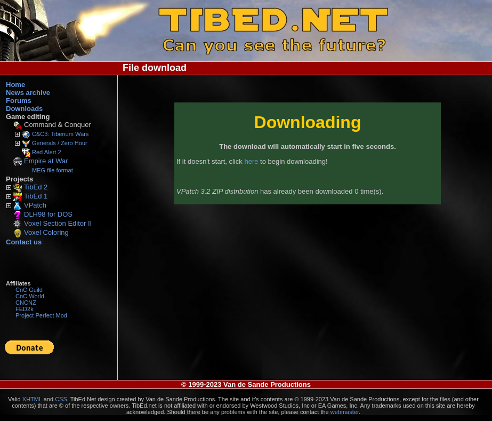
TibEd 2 (35, 187)
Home (15, 85)
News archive (28, 93)
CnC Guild (29, 290)
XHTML (32, 399)
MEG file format (52, 170)
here (251, 161)
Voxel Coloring (46, 232)
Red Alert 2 (46, 152)
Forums (18, 101)
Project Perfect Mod (41, 315)
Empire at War (46, 161)
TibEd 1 (35, 196)
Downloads (24, 109)
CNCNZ (25, 302)
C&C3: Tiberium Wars (60, 134)
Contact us (24, 242)
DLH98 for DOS (48, 214)
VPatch (35, 205)
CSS (61, 399)
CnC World (29, 296)
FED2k (24, 309)
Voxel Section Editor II (58, 223)
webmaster (344, 412)
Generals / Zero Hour (59, 143)
